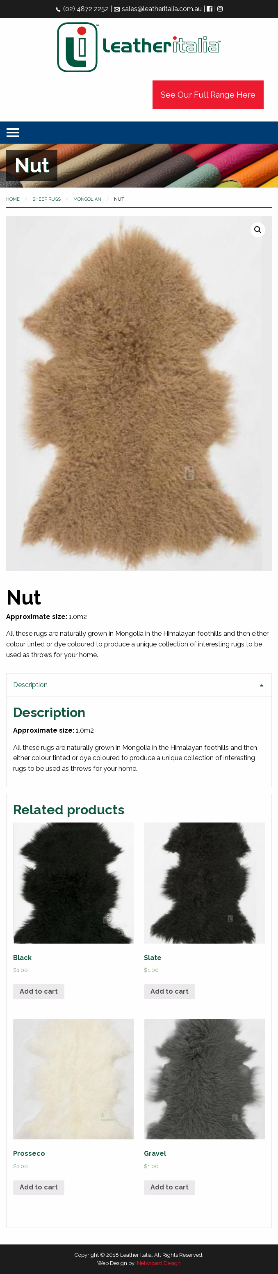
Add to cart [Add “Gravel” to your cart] (169, 1187)
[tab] (139, 730)
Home (13, 199)
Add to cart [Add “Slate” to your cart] (169, 991)
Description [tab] (30, 685)
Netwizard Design (159, 1263)
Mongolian (87, 199)
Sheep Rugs (46, 199)
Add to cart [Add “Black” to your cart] (39, 991)
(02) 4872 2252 (82, 9)
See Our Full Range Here (208, 95)
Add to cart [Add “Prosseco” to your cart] (39, 1187)
